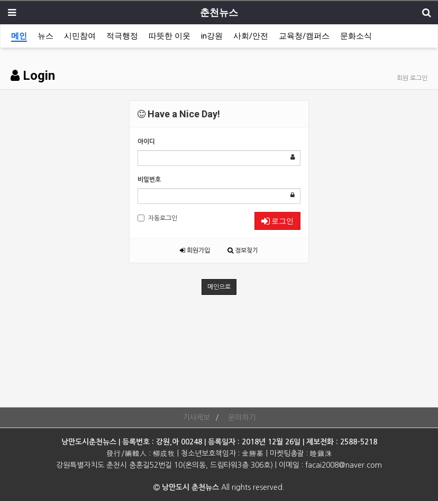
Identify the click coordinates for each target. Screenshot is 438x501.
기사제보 (196, 417)
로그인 (277, 221)
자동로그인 (157, 218)
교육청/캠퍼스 (304, 36)
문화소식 (356, 36)
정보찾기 (242, 250)
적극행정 (122, 36)
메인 (19, 36)
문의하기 (242, 417)
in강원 (212, 36)
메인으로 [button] (219, 287)
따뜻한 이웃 (169, 36)
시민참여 (80, 36)
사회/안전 (250, 36)
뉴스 (45, 36)
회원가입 (195, 250)
